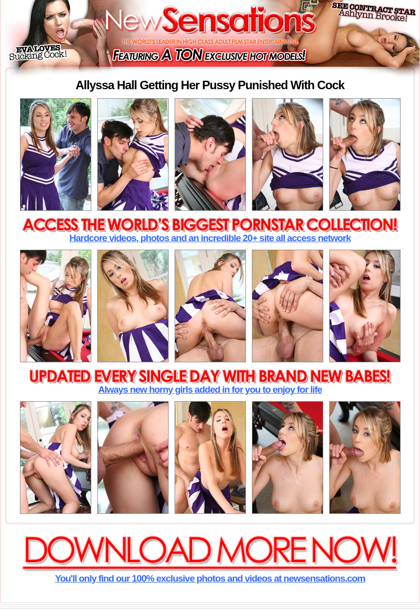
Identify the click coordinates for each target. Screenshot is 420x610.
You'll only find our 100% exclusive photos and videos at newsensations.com (210, 578)
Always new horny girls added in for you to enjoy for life (210, 389)
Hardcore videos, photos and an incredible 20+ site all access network (210, 238)
